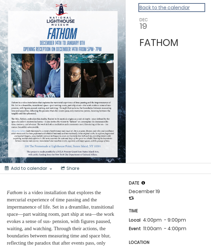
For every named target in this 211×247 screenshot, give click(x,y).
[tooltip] (143, 183)
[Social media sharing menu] (69, 168)
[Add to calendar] (28, 168)
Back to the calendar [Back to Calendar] (164, 7)
